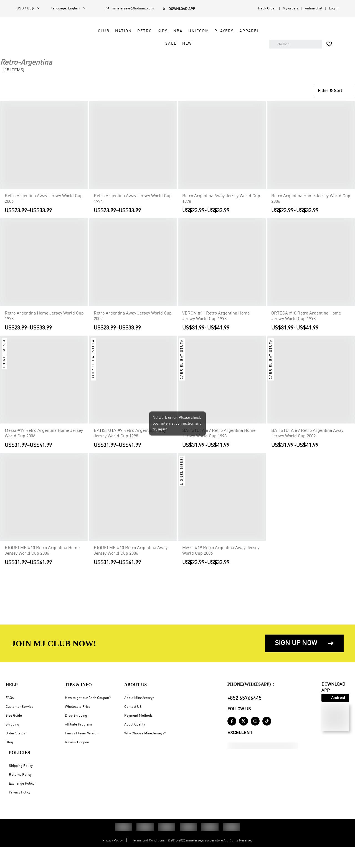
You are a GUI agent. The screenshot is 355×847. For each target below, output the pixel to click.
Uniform (192, 31)
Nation (116, 31)
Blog (9, 742)
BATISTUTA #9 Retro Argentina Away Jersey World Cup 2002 (307, 433)
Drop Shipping (76, 715)
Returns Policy (20, 775)
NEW (181, 43)
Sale (164, 43)
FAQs (10, 698)
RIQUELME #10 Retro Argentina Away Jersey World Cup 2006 (131, 551)
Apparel (243, 31)
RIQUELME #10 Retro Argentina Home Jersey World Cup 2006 (42, 551)
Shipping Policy (21, 766)
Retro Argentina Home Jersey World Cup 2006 (310, 199)
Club (97, 31)
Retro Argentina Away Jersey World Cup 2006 (44, 199)
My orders (290, 8)
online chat (313, 8)
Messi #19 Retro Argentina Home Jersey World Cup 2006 (44, 433)
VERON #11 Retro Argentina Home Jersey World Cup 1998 (216, 316)
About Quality (134, 724)
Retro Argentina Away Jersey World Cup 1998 (221, 199)
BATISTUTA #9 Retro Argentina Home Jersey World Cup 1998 (218, 433)
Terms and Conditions (148, 840)
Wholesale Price (77, 707)
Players (217, 31)
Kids (156, 31)
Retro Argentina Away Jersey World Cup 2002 (133, 316)
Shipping (12, 724)
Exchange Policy (21, 783)
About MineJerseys (139, 698)
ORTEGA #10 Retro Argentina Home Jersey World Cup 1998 (306, 316)
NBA (171, 31)
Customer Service (19, 707)
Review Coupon (77, 742)
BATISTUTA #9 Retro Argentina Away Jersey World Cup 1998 (130, 433)
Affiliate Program (78, 724)
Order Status (15, 733)
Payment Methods (138, 715)
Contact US (133, 707)
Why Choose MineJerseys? (145, 733)
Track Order (267, 8)
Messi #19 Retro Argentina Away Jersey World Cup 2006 (220, 551)
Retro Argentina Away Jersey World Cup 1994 (133, 199)
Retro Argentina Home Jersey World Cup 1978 (44, 316)
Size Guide (14, 715)
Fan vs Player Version (81, 733)
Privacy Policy (20, 792)
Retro (138, 31)
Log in (333, 8)
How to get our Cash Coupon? (88, 698)
